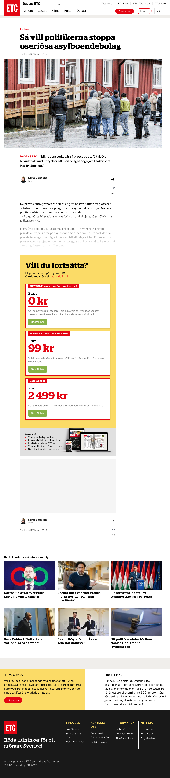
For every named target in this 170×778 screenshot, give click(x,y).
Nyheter (28, 10)
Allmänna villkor (124, 738)
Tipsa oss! (107, 3)
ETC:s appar (147, 729)
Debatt (81, 10)
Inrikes (24, 29)
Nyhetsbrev (147, 733)
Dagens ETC (41, 3)
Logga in (144, 11)
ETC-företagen (141, 3)
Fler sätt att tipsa (75, 741)
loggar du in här (60, 276)
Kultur (68, 10)
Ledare (42, 10)
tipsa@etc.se (73, 729)
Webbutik (160, 3)
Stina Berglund (37, 177)
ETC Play (123, 3)
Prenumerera (124, 11)
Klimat (55, 10)
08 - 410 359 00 (100, 737)
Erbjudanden (148, 738)
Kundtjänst (97, 733)
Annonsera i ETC (125, 733)
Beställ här (37, 321)
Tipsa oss (13, 700)
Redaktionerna (99, 742)
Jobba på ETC (123, 729)
